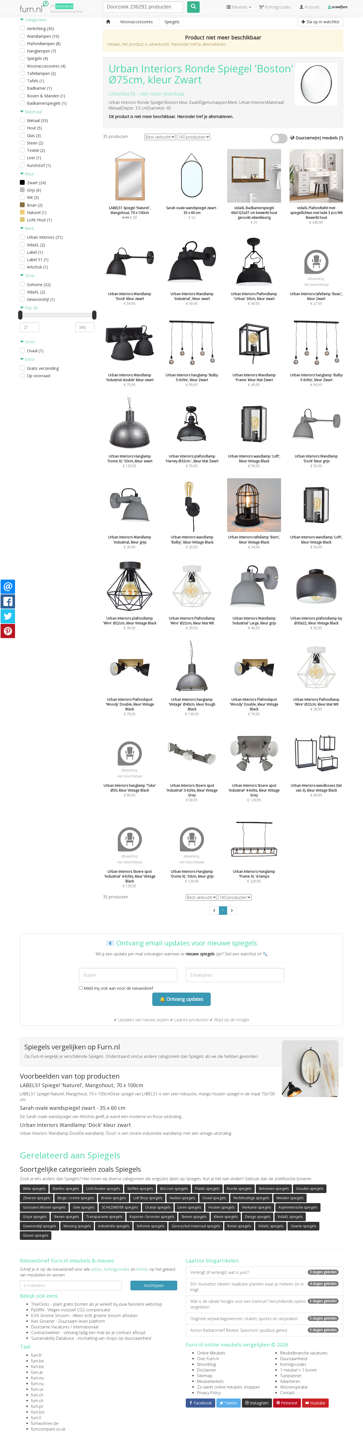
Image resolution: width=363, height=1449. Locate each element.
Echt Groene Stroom (50, 1315)
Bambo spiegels (66, 1188)
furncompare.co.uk (48, 1429)
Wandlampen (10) (43, 36)
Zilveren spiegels (36, 1198)
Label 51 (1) (37, 259)
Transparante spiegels (104, 1216)
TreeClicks (40, 1304)
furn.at (37, 1372)
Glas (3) (34, 135)
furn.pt (37, 1406)
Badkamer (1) (39, 88)
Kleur (27, 174)
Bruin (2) (35, 205)
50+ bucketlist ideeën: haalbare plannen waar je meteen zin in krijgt (264, 1286)
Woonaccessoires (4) (46, 66)
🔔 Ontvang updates (181, 999)
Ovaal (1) (35, 350)
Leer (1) (34, 157)
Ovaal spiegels (214, 1198)
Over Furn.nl (208, 1358)
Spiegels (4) (37, 58)
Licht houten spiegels (103, 1188)
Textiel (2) (36, 150)
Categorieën (33, 19)
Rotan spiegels (239, 1226)
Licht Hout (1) (39, 220)
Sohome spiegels (150, 1226)
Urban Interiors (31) (45, 237)
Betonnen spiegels (274, 1188)
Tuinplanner (290, 1375)
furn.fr (36, 1355)
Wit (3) (33, 197)
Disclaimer (206, 1370)
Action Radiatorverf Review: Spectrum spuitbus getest (264, 1330)
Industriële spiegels (113, 1226)
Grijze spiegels (35, 1216)
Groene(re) (64, 6)
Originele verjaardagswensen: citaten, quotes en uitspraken (264, 1318)
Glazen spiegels (35, 1235)
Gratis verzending (43, 368)
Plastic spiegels (207, 1188)
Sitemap (204, 1375)
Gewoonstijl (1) (41, 299)
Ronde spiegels (239, 1188)
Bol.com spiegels (174, 1188)
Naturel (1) (37, 212)
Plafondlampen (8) (44, 43)
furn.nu (37, 1378)
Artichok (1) (37, 267)
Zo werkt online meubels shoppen (228, 1387)
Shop (27, 275)
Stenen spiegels (66, 1216)
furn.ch (37, 1395)
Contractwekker (45, 1332)
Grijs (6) (34, 190)
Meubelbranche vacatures (304, 1353)
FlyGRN (37, 1309)
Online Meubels (211, 1353)
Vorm (27, 342)
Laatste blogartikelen (212, 1260)
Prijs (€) (28, 308)
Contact (287, 1392)
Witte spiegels (34, 1188)
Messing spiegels (77, 1226)
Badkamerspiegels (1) (47, 103)
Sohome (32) (39, 284)
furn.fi (36, 1417)
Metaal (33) (37, 120)
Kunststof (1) (39, 165)
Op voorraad (38, 375)
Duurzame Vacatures (50, 1327)
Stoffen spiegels (140, 1188)
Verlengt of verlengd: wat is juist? (264, 1272)
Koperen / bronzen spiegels (152, 1216)
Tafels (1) (35, 80)
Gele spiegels (83, 1207)
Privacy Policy (209, 1392)
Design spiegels (257, 1216)
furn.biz (38, 1412)
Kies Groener (43, 1321)
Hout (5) (34, 128)
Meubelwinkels (210, 1381)
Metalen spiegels (290, 1198)
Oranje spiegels (157, 1207)
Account (309, 7)
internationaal (85, 1327)
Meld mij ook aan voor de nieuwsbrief (116, 988)
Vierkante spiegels (256, 1207)
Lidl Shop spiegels (147, 1198)
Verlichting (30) (40, 28)
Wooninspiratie (294, 1387)
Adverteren (290, 1381)
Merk (27, 228)
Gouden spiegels (309, 1188)
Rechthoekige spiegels (251, 1198)
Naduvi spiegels (182, 1198)
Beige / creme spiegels (76, 1198)
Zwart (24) (36, 182)
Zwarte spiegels (303, 1226)
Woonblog (206, 1364)
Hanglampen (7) (41, 51)
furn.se (37, 1389)
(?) (341, 138)
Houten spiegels (221, 1207)
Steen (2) (35, 143)
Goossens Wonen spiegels (44, 1207)
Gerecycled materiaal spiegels (196, 1226)
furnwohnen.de (44, 1423)
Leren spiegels (189, 1207)
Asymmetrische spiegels (297, 1207)
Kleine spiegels (226, 1216)
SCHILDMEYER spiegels (120, 1207)
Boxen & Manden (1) (46, 95)
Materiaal (31, 111)
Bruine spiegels (113, 1198)
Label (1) (35, 252)
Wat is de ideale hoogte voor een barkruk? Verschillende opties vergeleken (264, 1304)
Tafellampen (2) (41, 73)
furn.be (37, 1361)
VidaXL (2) (36, 245)
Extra (27, 359)
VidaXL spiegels (290, 1216)
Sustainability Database (52, 1338)
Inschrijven (154, 1285)
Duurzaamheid (293, 1358)
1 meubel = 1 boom (298, 1370)
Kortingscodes (293, 1364)
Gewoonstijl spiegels (39, 1226)
